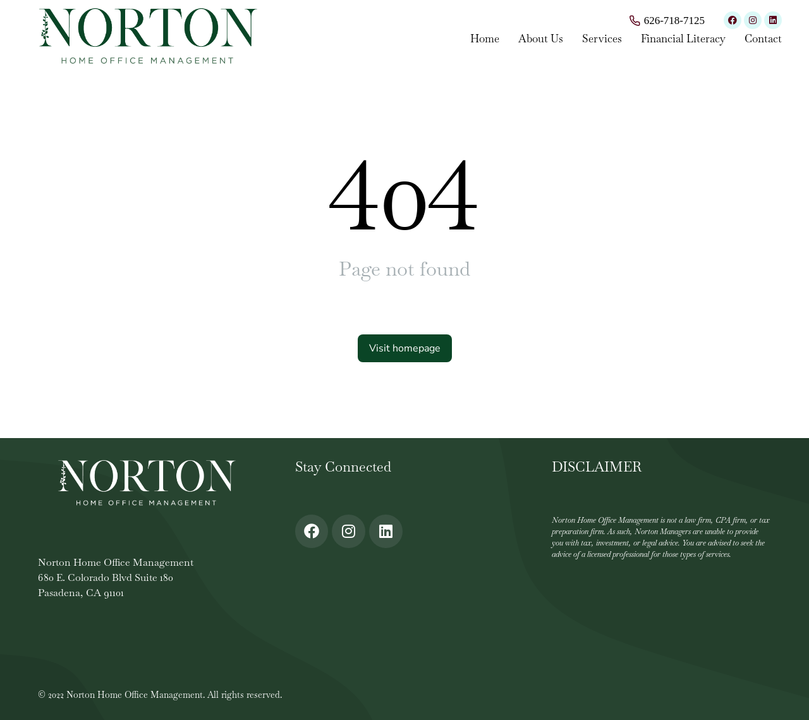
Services (602, 39)
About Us (540, 39)
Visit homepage (405, 348)
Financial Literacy (683, 39)
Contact (763, 39)
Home (484, 39)
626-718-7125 (674, 21)
